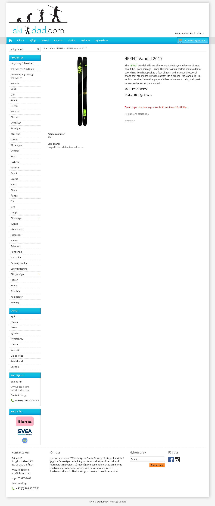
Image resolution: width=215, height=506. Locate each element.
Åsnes (14, 195)
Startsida (48, 48)
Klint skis (15, 133)
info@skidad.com (20, 390)
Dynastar (16, 122)
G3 (12, 201)
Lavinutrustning (19, 268)
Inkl (194, 33)
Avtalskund (17, 361)
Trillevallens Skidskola (23, 68)
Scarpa (14, 178)
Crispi (14, 173)
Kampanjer (17, 296)
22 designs (16, 145)
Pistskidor (16, 234)
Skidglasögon (26, 274)
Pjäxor (14, 279)
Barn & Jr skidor (19, 263)
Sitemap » (130, 120)
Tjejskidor (16, 257)
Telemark (16, 246)
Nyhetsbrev (101, 40)
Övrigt (14, 212)
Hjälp (33, 40)
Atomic (14, 100)
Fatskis (14, 240)
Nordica (15, 111)
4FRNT (60, 48)
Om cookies (17, 355)
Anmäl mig (157, 465)
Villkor (20, 40)
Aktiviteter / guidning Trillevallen (22, 76)
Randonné (16, 251)
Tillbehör (15, 291)
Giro (13, 206)
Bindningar (26, 218)
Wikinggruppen (118, 501)
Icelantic (15, 83)
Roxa (13, 156)
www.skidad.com (20, 386)
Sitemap (15, 302)
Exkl (202, 33)
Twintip (14, 223)
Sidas (14, 190)
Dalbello (15, 161)
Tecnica (15, 167)
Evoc (13, 184)
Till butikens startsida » (137, 113)
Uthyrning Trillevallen (22, 63)
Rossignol (16, 128)
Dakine (14, 139)
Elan (13, 94)
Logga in (15, 366)
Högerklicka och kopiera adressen (66, 147)
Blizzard (15, 117)
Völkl (13, 89)
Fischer (14, 105)
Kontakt (58, 40)
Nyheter (85, 40)
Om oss (45, 40)
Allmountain (17, 229)
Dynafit (14, 150)
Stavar (14, 285)
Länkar (72, 40)
